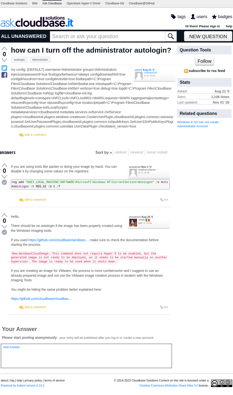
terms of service (54, 380)
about (4, 380)
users (202, 16)
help (229, 26)
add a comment (35, 134)
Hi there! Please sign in (202, 26)
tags (182, 16)
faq (12, 380)
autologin (19, 59)
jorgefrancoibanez (147, 170)
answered (140, 166)
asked (144, 69)
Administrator (40, 59)
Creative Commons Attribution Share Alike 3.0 (168, 385)
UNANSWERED (29, 36)
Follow (205, 61)
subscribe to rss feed (207, 71)
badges (225, 16)
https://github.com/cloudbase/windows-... (58, 240)
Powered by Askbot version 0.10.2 (22, 385)
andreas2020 (150, 72)
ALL (5, 36)
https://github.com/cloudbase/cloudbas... (41, 299)
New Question (208, 36)
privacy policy (33, 380)
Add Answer (11, 347)
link (166, 199)
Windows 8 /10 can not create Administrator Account (198, 124)
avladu (141, 220)
